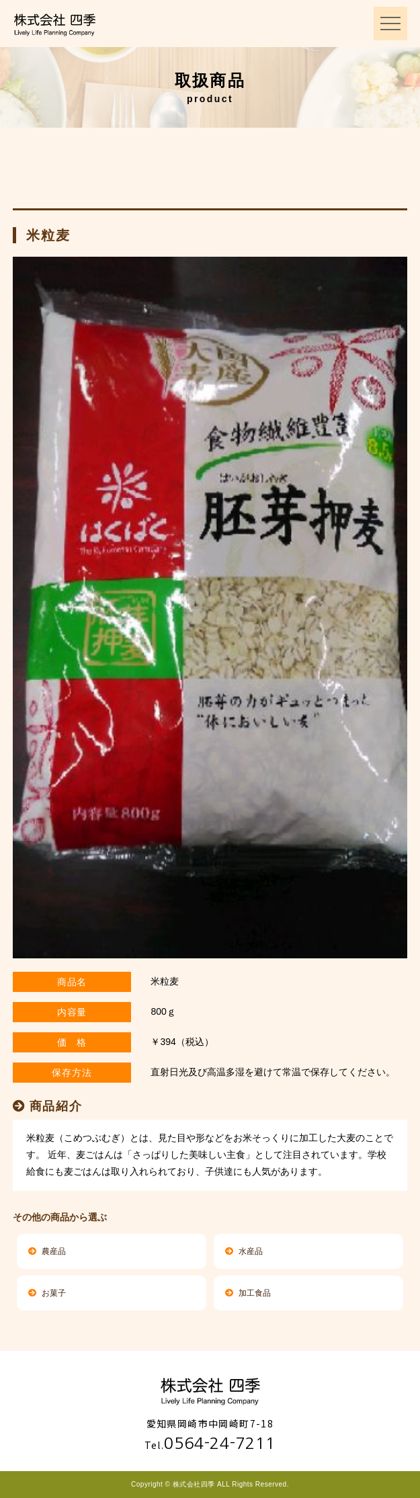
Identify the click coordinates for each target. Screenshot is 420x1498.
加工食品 (248, 1293)
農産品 (47, 1251)
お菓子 (47, 1293)
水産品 (244, 1251)
